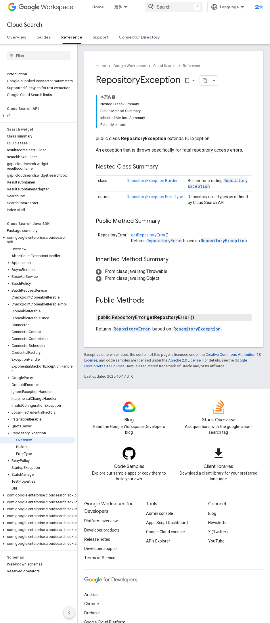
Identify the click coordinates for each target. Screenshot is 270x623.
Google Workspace (129, 66)
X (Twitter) (218, 532)
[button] (37, 115)
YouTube (216, 541)
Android (91, 594)
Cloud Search (24, 24)
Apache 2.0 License (184, 360)
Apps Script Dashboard (167, 522)
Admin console (159, 513)
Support (100, 37)
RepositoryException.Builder (152, 180)
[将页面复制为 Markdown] (197, 80)
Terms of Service (99, 557)
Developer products (102, 530)
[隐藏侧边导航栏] (69, 612)
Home (98, 6)
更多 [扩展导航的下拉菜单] (118, 6)
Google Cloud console (165, 532)
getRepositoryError (148, 235)
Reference (191, 66)
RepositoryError (164, 240)
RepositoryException (224, 240)
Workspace (45, 7)
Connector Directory (139, 37)
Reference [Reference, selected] (71, 37)
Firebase (92, 613)
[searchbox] (38, 55)
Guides (44, 37)
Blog (212, 513)
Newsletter (218, 522)
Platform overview (101, 521)
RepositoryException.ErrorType (155, 196)
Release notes (97, 539)
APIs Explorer (158, 541)
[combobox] (174, 7)
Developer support (101, 548)
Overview (16, 37)
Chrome (91, 603)
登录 (259, 7)
